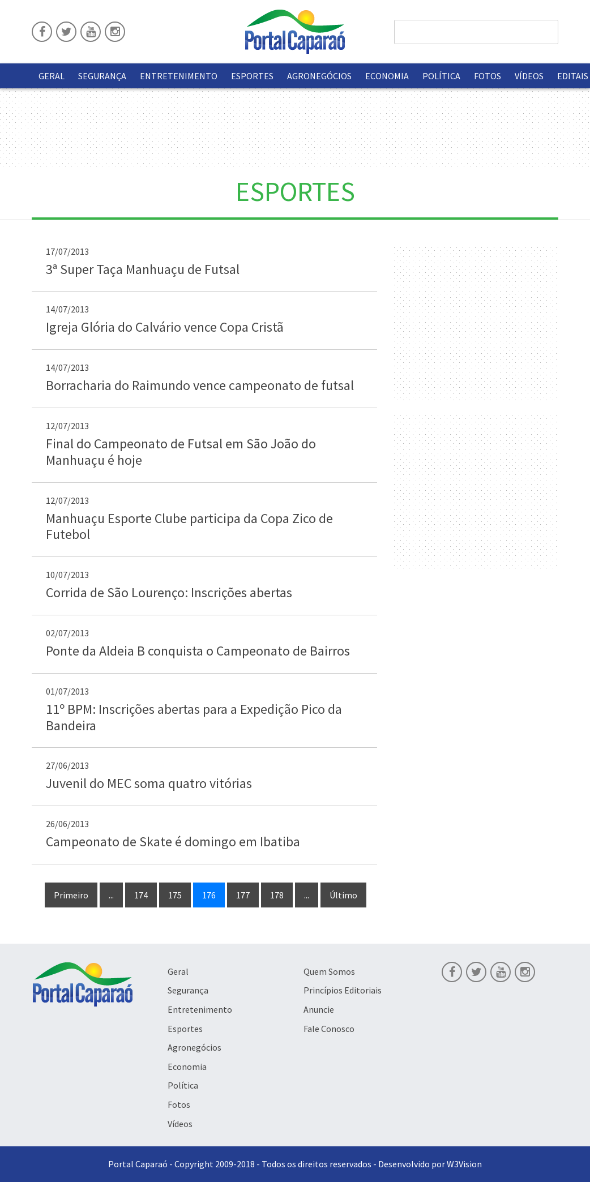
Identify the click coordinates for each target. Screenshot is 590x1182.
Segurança (102, 76)
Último (343, 895)
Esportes (252, 76)
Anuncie (318, 1009)
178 (277, 895)
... (111, 895)
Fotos (487, 76)
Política (441, 76)
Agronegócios (319, 76)
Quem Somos (329, 971)
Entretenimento (178, 76)
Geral (52, 76)
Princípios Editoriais (342, 990)
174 (141, 895)
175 (175, 895)
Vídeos (529, 76)
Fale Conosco (328, 1028)
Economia (387, 76)
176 (209, 895)
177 (243, 895)
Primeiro (71, 895)
